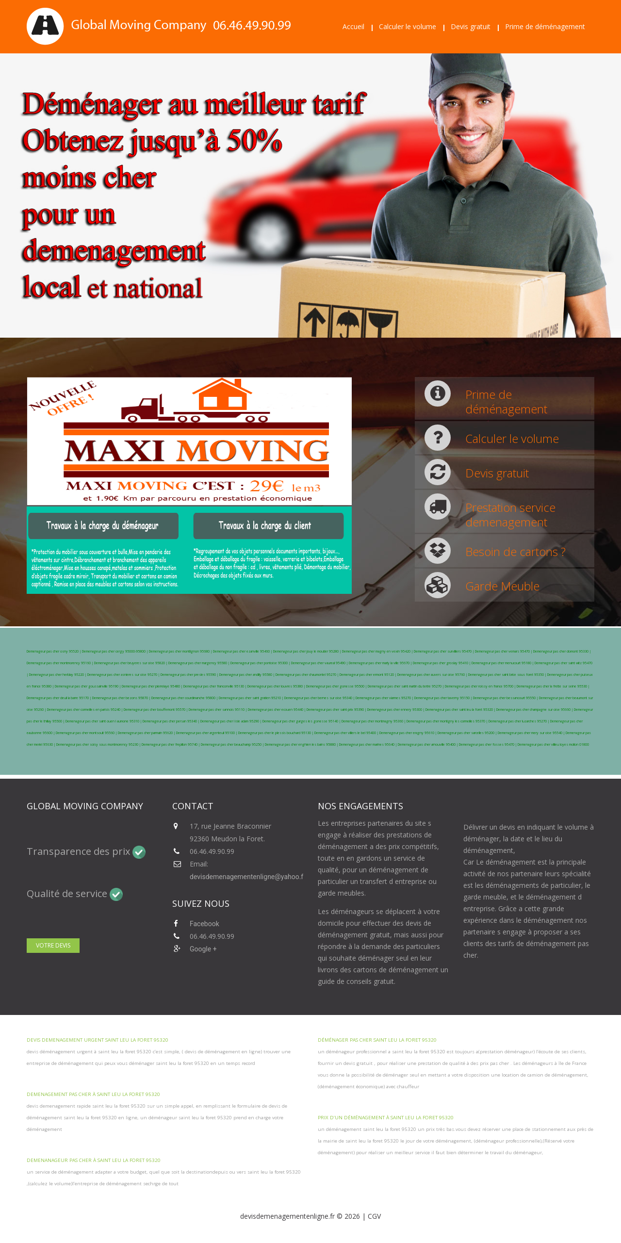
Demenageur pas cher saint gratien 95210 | (251, 698)
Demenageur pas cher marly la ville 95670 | (381, 663)
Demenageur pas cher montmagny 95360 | (374, 721)
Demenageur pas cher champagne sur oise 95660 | (535, 709)
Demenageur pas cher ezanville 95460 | (243, 651)
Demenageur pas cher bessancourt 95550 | (506, 698)
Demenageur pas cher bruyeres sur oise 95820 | (131, 663)
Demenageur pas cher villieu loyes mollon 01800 (553, 744)
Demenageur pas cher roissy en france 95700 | (481, 686)
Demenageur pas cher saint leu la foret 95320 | (460, 709)
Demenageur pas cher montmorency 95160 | (60, 663)
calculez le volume (50, 1183)
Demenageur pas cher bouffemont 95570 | (156, 709)
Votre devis (53, 945)
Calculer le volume (407, 26)
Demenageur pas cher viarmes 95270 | (385, 698)
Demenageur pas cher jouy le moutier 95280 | (307, 651)
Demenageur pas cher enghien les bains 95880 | (302, 744)
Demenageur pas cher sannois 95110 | (218, 709)
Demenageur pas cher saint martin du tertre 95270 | (406, 686)
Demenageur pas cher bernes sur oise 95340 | (320, 698)
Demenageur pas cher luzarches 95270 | (519, 721)
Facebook (204, 924)
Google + (203, 949)
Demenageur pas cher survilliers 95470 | (444, 651)
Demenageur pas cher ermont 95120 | (368, 674)
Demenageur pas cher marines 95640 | (368, 744)
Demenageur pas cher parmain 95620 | (147, 733)
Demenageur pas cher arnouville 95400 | (428, 744)
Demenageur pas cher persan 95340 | (171, 721)
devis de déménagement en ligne (222, 1051)
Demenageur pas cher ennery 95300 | (396, 709)
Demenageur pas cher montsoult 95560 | (87, 733)
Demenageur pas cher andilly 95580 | (247, 674)
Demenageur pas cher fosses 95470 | (488, 744)
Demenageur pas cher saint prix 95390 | (337, 709)
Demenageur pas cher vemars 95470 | (504, 651)
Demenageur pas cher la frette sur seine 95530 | (553, 686)
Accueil (353, 26)
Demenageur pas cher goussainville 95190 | (88, 686)
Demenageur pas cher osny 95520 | (54, 651)
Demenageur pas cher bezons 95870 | (121, 698)
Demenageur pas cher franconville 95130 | (215, 686)
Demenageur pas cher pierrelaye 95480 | (152, 686)
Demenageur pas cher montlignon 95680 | (181, 651)
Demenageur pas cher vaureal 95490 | (320, 663)
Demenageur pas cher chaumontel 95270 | (308, 674)
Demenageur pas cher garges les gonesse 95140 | (302, 721)
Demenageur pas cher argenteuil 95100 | (207, 733)
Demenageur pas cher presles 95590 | (190, 674)
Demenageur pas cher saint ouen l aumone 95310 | (104, 721)
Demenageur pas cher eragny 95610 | (408, 733)
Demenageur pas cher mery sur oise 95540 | (532, 733)
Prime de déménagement (545, 26)
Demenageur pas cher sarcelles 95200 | (468, 733)
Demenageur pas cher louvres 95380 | (276, 686)
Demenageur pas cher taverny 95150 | (443, 698)
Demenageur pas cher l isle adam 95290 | (231, 721)
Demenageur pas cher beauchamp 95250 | (233, 744)
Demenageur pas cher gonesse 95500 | (337, 686)
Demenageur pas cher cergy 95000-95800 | (115, 651)
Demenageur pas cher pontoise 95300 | (260, 663)
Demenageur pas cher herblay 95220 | (58, 674)
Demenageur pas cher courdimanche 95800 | (185, 698)
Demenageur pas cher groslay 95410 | (442, 663)
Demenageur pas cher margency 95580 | (199, 663)
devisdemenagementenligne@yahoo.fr (248, 877)
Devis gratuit (470, 26)
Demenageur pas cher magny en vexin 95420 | (378, 651)
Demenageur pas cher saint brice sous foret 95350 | (507, 674)
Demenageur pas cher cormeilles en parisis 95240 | (85, 709)
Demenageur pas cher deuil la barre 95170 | (59, 698)
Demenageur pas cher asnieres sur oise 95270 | (124, 674)
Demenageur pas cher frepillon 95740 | (171, 744)
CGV (374, 1216)
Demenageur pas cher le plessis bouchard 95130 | (276, 733)
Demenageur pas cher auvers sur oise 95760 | (432, 674)
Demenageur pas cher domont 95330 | (562, 651)
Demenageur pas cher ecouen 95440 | (277, 709)
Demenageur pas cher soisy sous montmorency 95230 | (99, 744)
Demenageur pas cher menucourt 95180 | (503, 663)
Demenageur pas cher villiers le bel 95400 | (346, 733)
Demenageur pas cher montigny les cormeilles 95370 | (448, 721)
